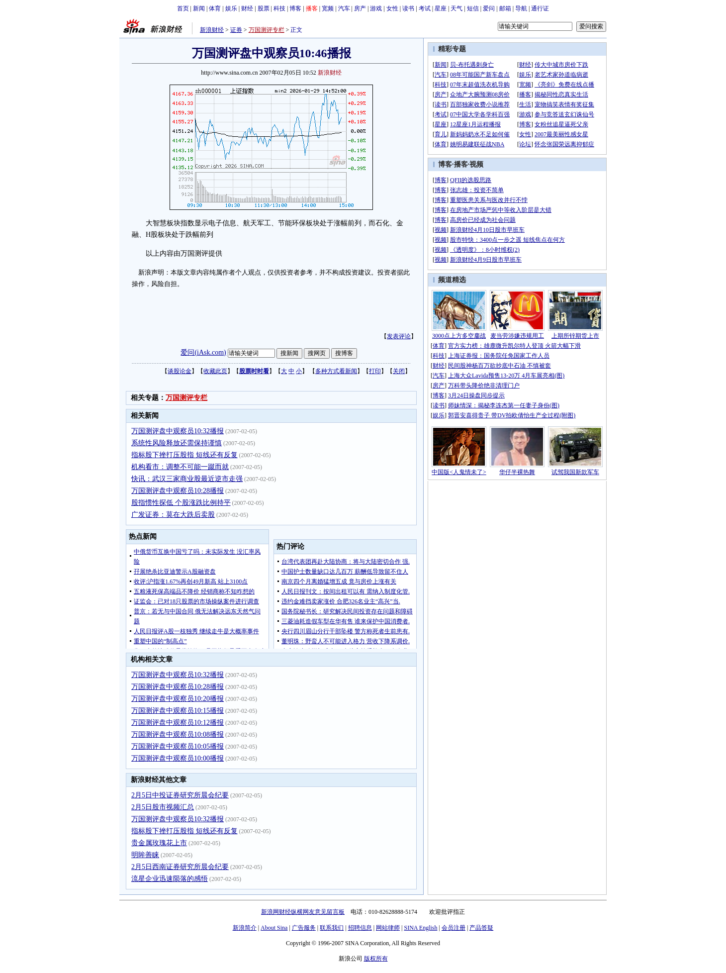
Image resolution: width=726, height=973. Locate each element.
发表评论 (399, 336)
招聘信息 (360, 927)
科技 (279, 8)
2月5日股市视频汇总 (162, 807)
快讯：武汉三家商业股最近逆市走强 (187, 479)
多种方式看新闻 (336, 371)
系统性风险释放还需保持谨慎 (176, 443)
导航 (521, 8)
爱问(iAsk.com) (203, 352)
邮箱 (505, 8)
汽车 (344, 8)
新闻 (199, 8)
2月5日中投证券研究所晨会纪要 (180, 795)
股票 (264, 8)
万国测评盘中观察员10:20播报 (177, 698)
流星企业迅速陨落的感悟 (169, 878)
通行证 (540, 8)
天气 (456, 8)
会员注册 (453, 927)
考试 (425, 8)
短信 (473, 8)
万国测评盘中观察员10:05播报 (177, 746)
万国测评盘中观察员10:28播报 (177, 490)
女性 (392, 8)
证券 (236, 29)
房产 (360, 8)
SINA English (420, 927)
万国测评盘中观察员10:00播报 (177, 758)
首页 (183, 8)
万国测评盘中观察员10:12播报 (177, 722)
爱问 (489, 8)
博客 (295, 8)
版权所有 (376, 958)
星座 (441, 8)
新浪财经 (212, 29)
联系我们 (332, 927)
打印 (375, 371)
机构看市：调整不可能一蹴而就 (180, 467)
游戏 (376, 8)
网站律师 (388, 927)
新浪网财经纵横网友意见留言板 (303, 911)
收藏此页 (215, 371)
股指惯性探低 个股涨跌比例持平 (181, 502)
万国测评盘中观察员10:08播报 (177, 734)
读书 (408, 8)
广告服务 (304, 927)
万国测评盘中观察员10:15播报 (177, 710)
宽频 (328, 8)
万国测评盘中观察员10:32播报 (177, 431)
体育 (215, 8)
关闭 (399, 371)
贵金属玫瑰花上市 (159, 843)
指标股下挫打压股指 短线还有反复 (184, 455)
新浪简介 (245, 927)
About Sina (274, 927)
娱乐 (231, 8)
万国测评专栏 (266, 29)
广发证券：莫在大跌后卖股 (173, 514)
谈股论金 (179, 371)
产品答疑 (481, 927)
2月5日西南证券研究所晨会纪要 (180, 867)
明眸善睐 (145, 855)
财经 (247, 8)
